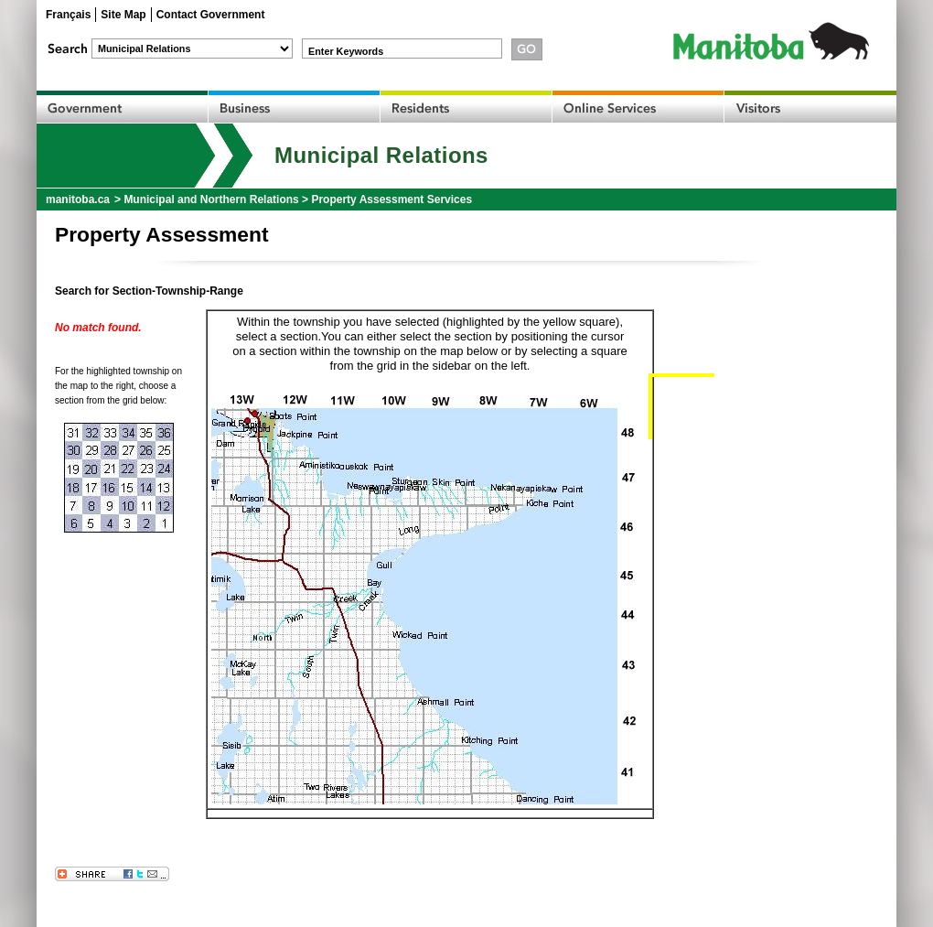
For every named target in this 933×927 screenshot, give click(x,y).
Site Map (123, 14)
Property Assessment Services (391, 199)
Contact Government (210, 14)
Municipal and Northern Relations (210, 199)
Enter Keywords (345, 51)
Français (68, 14)
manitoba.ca (78, 199)
